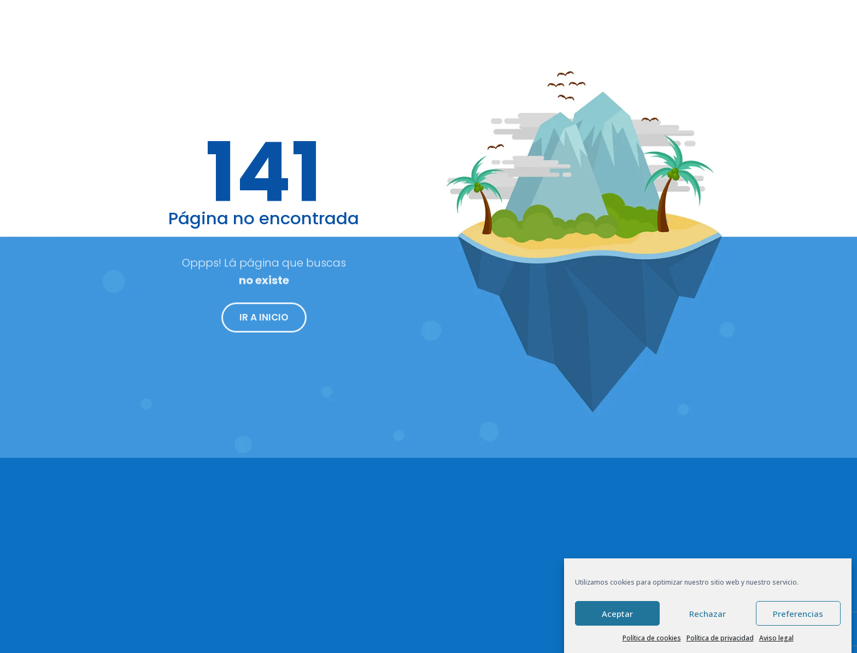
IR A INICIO (264, 321)
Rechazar (707, 613)
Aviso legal (776, 638)
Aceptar (617, 613)
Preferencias (798, 613)
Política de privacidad (720, 638)
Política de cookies (652, 638)
